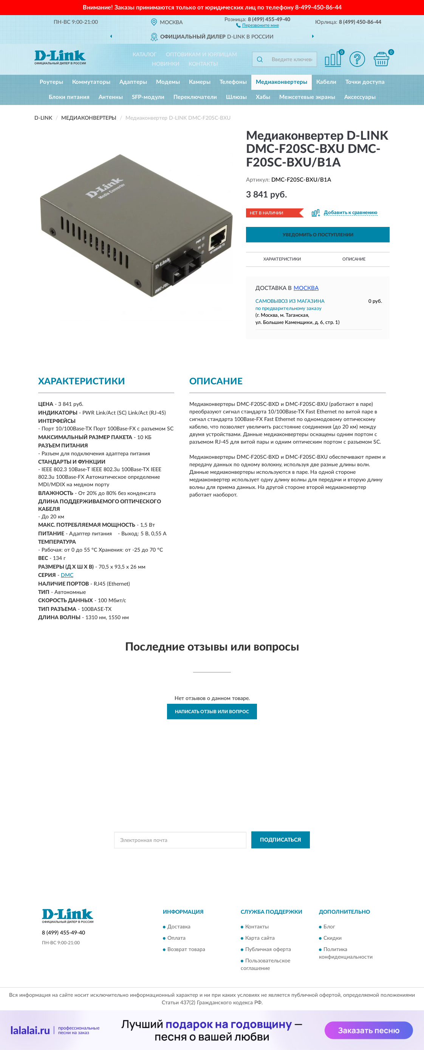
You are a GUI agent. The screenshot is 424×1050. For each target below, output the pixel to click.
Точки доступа (365, 82)
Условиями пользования (279, 857)
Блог (329, 927)
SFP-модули (148, 97)
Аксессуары (360, 97)
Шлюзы (236, 97)
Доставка (178, 927)
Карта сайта (260, 938)
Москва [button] (306, 288)
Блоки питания (69, 97)
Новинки (166, 64)
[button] (257, 25)
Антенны (111, 97)
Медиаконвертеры (281, 82)
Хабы (263, 97)
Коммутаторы (91, 82)
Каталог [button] (145, 54)
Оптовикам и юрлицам (201, 54)
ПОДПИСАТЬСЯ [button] (280, 840)
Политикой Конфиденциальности (213, 857)
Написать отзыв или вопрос (212, 711)
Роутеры (51, 82)
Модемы (168, 82)
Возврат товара (186, 949)
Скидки (332, 938)
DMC (67, 575)
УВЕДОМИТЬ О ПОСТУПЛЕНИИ (318, 235)
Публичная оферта (268, 949)
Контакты (203, 64)
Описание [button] (353, 259)
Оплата (176, 938)
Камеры (199, 82)
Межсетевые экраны (307, 97)
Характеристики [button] (282, 259)
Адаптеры (133, 82)
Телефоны (233, 82)
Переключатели (195, 97)
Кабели (326, 82)
